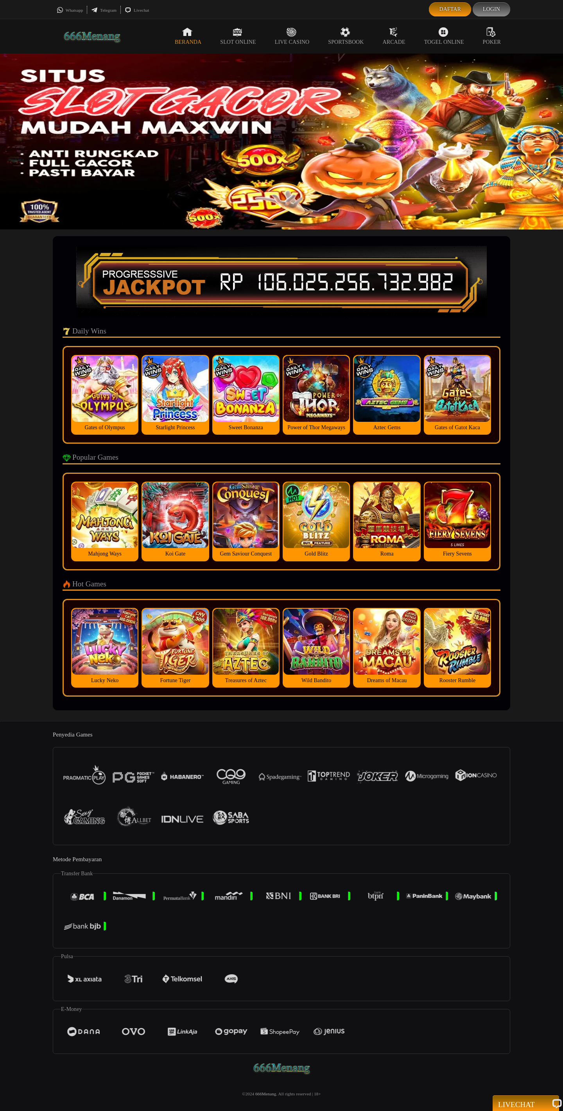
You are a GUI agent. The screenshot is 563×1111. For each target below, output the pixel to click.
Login (491, 9)
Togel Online (444, 36)
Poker (492, 36)
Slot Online (238, 36)
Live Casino (292, 36)
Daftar (450, 9)
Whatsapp (70, 10)
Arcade (394, 36)
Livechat (137, 10)
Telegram (104, 10)
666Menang (265, 1093)
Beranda (188, 36)
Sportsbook (346, 36)
